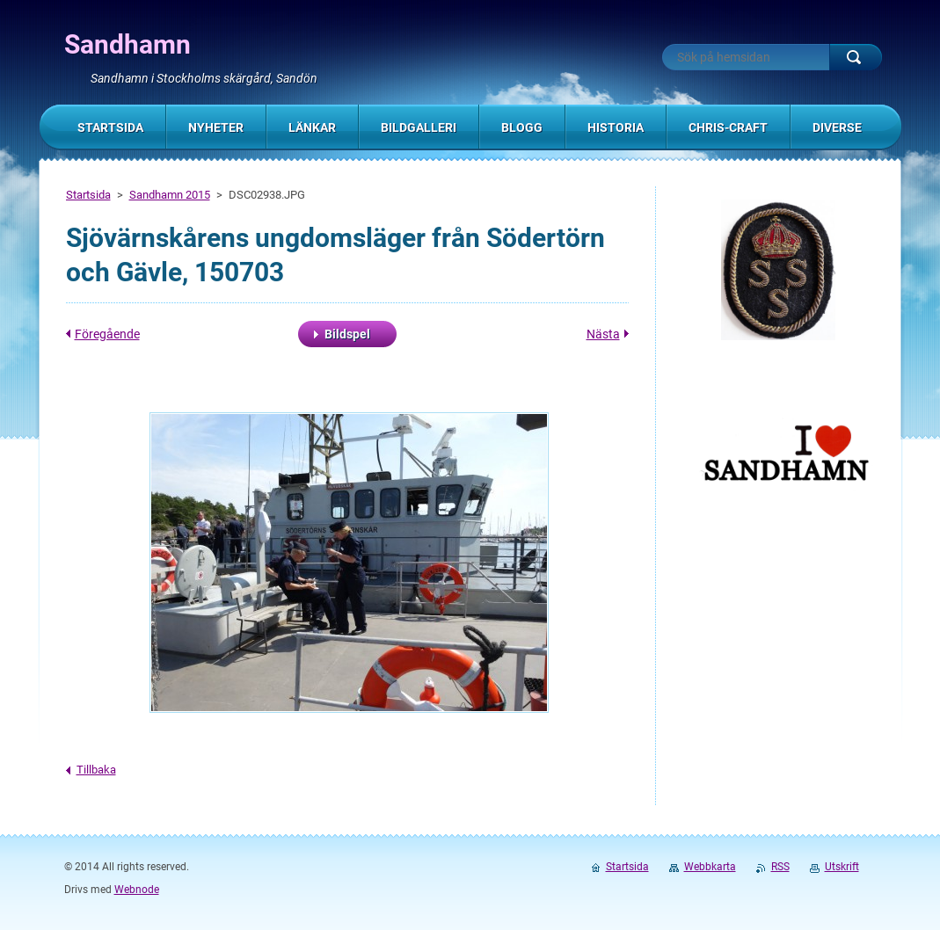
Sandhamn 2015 (169, 194)
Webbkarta (710, 867)
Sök (855, 57)
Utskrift (842, 867)
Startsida (88, 194)
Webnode (136, 889)
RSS (780, 867)
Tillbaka (96, 769)
